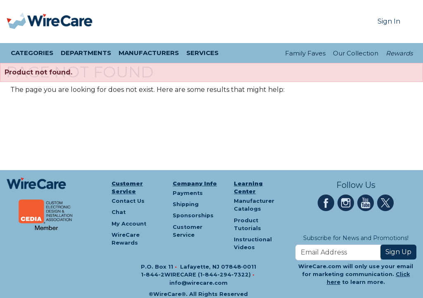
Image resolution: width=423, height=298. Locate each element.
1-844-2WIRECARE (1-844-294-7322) (196, 275)
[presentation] (17, 21)
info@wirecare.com (198, 283)
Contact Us (128, 201)
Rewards (399, 53)
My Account (129, 224)
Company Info (195, 183)
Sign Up (398, 252)
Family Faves (305, 53)
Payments (188, 193)
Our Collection (355, 53)
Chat (119, 212)
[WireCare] (60, 21)
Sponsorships (193, 215)
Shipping (186, 204)
